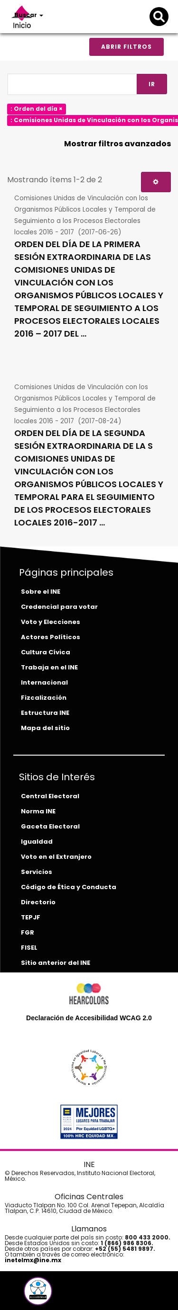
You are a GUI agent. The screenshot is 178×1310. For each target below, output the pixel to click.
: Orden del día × (36, 109)
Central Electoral (50, 796)
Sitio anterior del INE (55, 962)
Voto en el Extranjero (56, 856)
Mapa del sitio (45, 727)
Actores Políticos (50, 637)
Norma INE (38, 811)
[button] (38, 1291)
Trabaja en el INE (49, 667)
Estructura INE (45, 712)
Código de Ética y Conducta (68, 886)
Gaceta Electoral (50, 826)
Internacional (44, 682)
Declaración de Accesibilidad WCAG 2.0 (89, 1018)
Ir (152, 84)
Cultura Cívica (45, 652)
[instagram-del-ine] (57, 1294)
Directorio (38, 902)
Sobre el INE (40, 591)
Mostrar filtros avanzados (117, 143)
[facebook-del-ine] (22, 1294)
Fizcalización (43, 697)
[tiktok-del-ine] (63, 1294)
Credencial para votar (59, 606)
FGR (27, 932)
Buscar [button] (28, 15)
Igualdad (37, 841)
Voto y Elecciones (50, 621)
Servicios (36, 871)
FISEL (29, 947)
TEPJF (30, 917)
